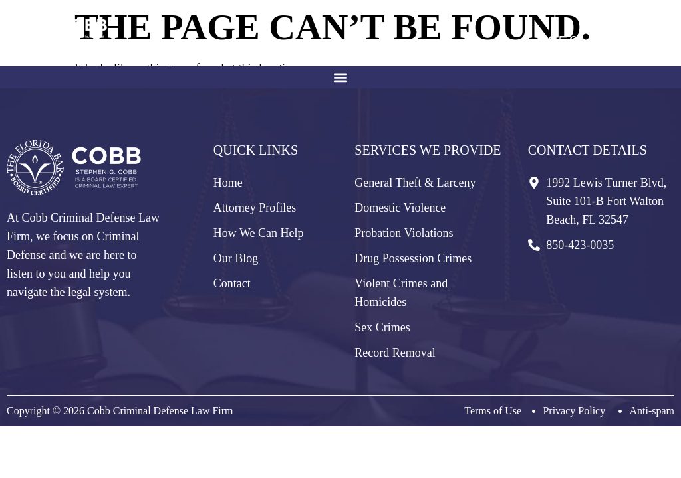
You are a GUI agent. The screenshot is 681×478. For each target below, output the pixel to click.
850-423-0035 (607, 42)
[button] (341, 77)
